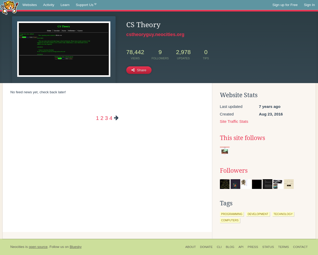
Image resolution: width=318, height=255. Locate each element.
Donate (206, 247)
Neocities (17, 247)
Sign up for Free (285, 5)
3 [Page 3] (106, 118)
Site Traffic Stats (234, 121)
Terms (283, 247)
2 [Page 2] (101, 118)
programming (232, 214)
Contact (300, 247)
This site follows (242, 138)
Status (268, 247)
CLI (219, 247)
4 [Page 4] (110, 118)
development (258, 214)
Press (253, 247)
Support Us (86, 5)
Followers (234, 170)
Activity (48, 5)
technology (283, 214)
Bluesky (76, 247)
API (240, 247)
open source (38, 247)
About (190, 247)
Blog (230, 247)
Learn (65, 5)
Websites (29, 5)
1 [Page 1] (97, 118)
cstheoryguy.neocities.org (155, 34)
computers (230, 220)
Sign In (309, 5)
